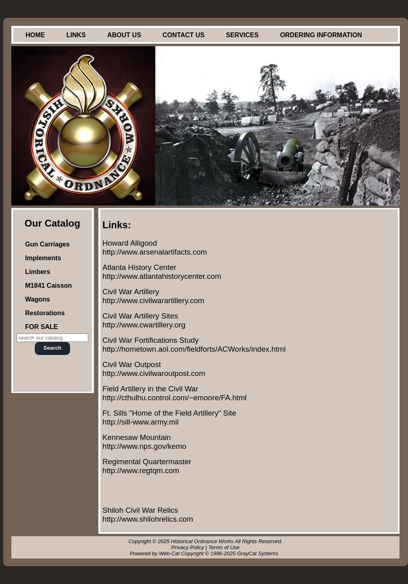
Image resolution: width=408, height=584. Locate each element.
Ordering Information (321, 35)
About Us (124, 35)
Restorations (45, 313)
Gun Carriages (47, 244)
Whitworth (46, 52)
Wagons (37, 299)
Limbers (37, 271)
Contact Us (184, 35)
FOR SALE (41, 326)
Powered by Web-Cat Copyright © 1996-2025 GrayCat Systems (205, 553)
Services (242, 35)
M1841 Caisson (48, 285)
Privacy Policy (187, 547)
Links (76, 35)
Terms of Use (224, 547)
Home (35, 35)
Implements (43, 258)
